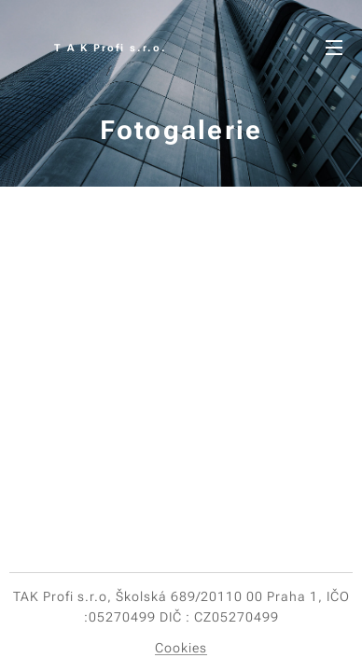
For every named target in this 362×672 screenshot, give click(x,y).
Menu (334, 48)
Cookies (181, 647)
